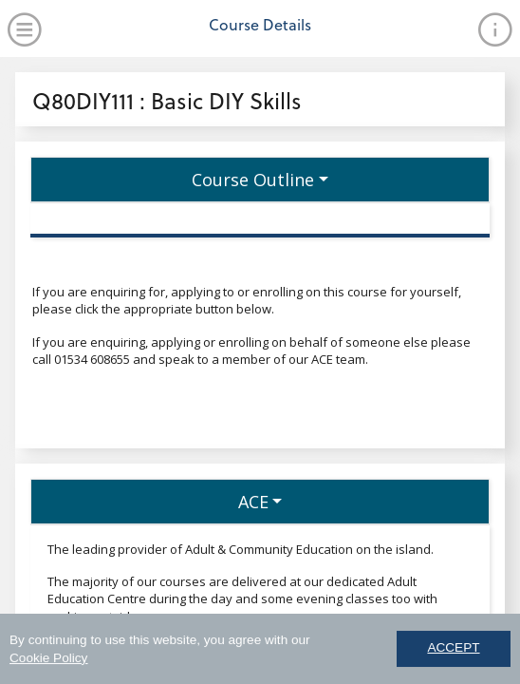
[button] (260, 179)
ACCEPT (453, 651)
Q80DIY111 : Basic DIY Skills (167, 100)
